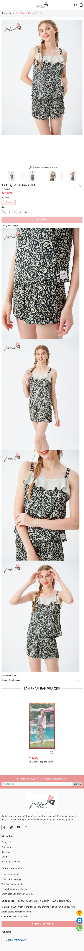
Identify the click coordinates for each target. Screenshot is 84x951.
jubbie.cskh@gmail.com (19, 911)
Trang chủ (6, 842)
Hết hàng (42, 219)
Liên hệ (5, 857)
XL (25, 212)
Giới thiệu (6, 847)
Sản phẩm (6, 852)
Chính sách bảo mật (11, 879)
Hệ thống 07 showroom (42, 924)
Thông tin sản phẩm (40, 225)
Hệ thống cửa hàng (11, 861)
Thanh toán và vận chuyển (14, 889)
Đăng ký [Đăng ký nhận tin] (77, 784)
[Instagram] (25, 827)
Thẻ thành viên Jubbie (12, 884)
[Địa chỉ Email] (37, 784)
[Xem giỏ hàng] (81, 5)
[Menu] (3, 5)
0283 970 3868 (20, 916)
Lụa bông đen (9, 202)
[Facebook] (4, 827)
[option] (42, 77)
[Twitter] (11, 827)
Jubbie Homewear (16, 940)
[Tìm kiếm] (75, 5)
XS (4, 212)
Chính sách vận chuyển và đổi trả (18, 894)
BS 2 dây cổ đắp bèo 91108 (41, 762)
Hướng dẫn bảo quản (40, 680)
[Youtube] (18, 827)
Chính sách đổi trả (40, 675)
